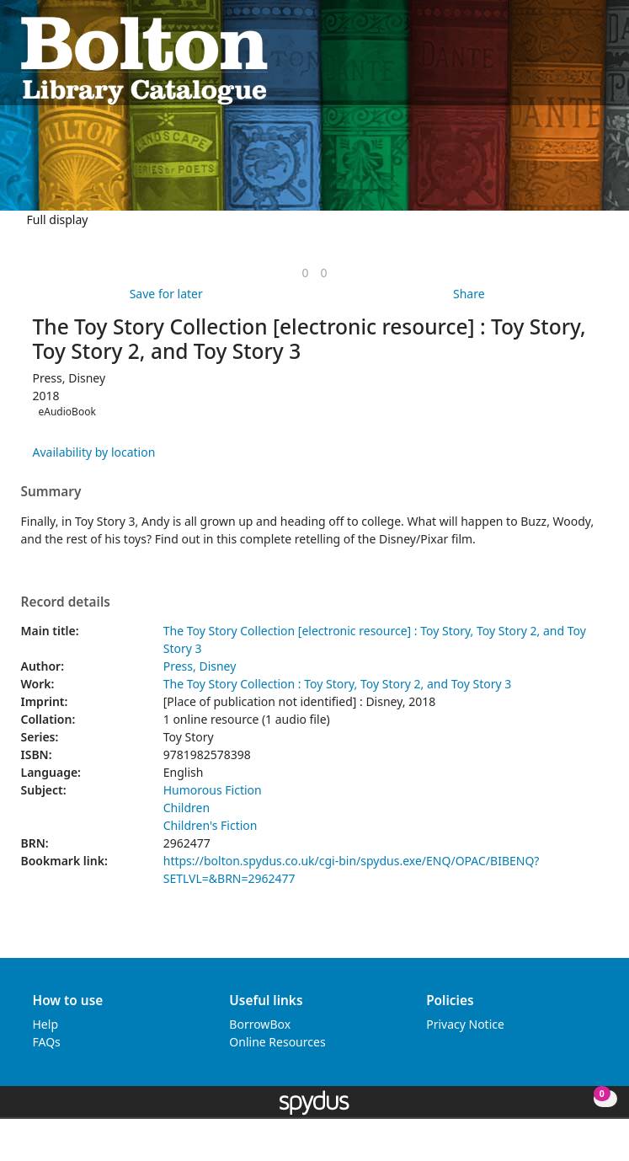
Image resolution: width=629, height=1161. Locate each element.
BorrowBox (260, 1024)
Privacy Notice (465, 1024)
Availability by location (94, 452)
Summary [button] (51, 492)
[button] (579, 59)
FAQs (47, 1042)
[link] (304, 273)
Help (46, 1024)
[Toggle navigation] (600, 59)
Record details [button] (65, 602)
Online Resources (277, 1042)
